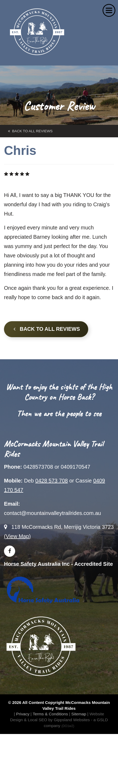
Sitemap (78, 714)
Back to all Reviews (47, 329)
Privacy (22, 714)
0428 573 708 (51, 481)
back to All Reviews (30, 131)
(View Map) (17, 536)
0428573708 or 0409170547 (56, 467)
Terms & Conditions (50, 714)
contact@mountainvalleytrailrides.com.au (52, 513)
